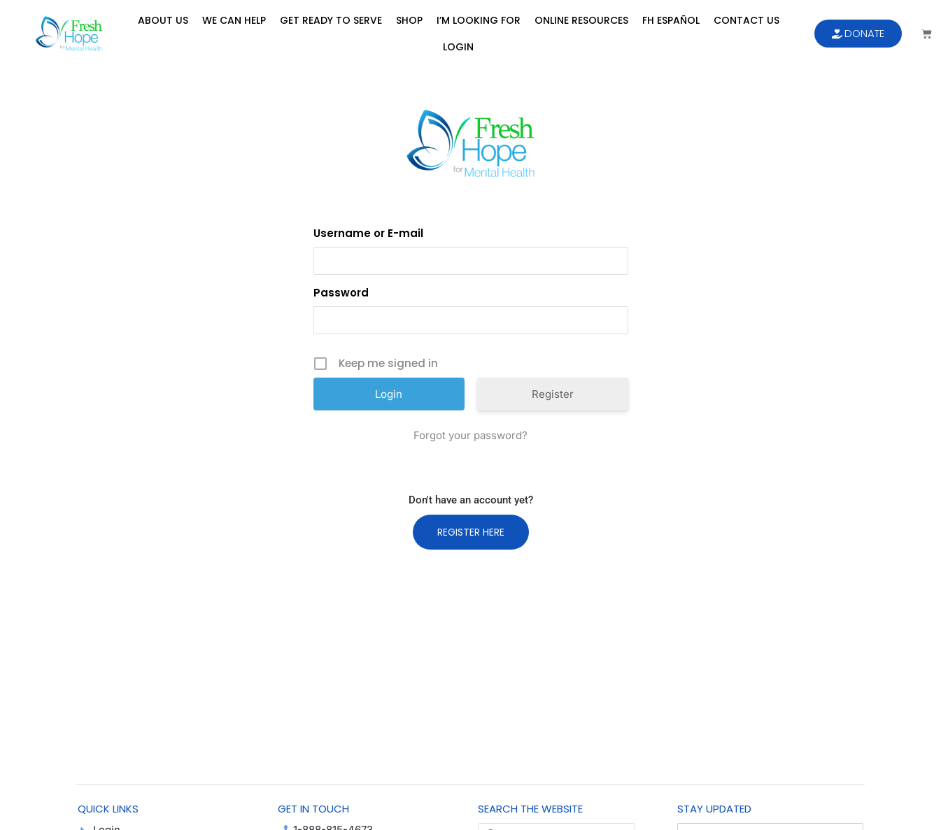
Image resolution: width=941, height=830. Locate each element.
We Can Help (234, 20)
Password (341, 292)
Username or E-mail (368, 233)
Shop (409, 20)
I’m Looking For (479, 20)
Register (553, 394)
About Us (163, 20)
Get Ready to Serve (331, 20)
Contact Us (746, 20)
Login (458, 47)
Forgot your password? (470, 435)
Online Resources (581, 20)
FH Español (671, 20)
